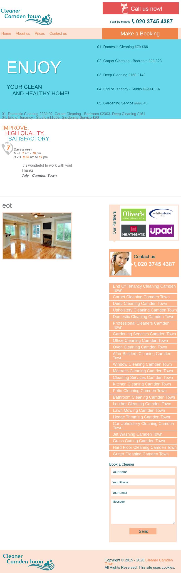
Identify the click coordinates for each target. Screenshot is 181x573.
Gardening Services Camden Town (144, 334)
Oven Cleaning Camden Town (140, 347)
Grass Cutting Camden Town (139, 441)
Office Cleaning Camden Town (140, 340)
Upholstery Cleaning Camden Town (145, 310)
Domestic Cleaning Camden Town (143, 316)
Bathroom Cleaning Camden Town (144, 397)
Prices (40, 33)
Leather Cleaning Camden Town (142, 404)
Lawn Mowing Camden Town (139, 410)
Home (6, 33)
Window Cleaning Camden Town (142, 364)
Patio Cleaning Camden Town (140, 390)
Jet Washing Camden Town (137, 434)
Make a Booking (140, 33)
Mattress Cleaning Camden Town (143, 371)
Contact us (58, 33)
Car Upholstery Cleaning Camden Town (143, 425)
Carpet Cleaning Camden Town (141, 297)
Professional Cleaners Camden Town (141, 325)
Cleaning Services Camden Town (143, 377)
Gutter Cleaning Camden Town (141, 454)
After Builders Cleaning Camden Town (142, 355)
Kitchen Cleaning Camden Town (142, 384)
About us (23, 33)
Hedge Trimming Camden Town (141, 417)
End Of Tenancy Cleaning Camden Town (144, 288)
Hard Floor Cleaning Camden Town (145, 447)
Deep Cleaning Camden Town (140, 303)
